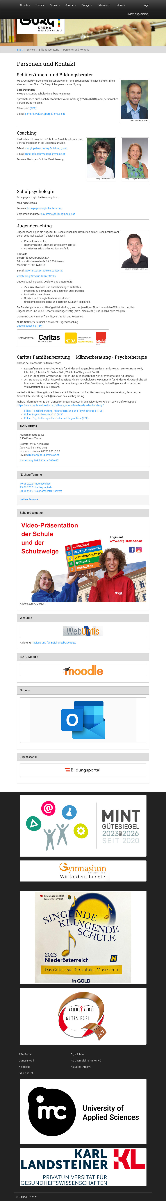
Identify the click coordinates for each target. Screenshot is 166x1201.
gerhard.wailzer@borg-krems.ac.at (45, 113)
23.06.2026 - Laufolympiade (36, 487)
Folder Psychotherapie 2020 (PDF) (43, 414)
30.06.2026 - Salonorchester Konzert (41, 490)
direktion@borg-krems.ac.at (43, 454)
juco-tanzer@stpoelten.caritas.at (44, 270)
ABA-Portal (25, 1054)
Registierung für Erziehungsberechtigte (54, 642)
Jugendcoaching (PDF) (30, 325)
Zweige (86, 5)
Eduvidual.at (26, 1073)
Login (146, 5)
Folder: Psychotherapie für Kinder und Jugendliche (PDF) (56, 418)
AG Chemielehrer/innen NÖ (86, 1060)
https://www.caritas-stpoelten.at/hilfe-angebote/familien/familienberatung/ (60, 405)
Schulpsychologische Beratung (44, 208)
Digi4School (77, 1054)
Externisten (103, 5)
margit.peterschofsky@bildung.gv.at (46, 148)
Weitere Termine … (30, 499)
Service (70, 5)
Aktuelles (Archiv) (81, 1066)
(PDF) (33, 108)
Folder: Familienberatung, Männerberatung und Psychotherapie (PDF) (63, 410)
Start (20, 49)
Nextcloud (24, 1066)
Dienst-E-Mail (26, 1060)
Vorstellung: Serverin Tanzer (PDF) (36, 276)
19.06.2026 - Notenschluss (35, 483)
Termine (39, 5)
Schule (55, 5)
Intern (120, 5)
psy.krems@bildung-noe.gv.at (58, 213)
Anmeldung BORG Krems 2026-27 (39, 460)
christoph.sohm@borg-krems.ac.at (45, 153)
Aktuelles (25, 5)
